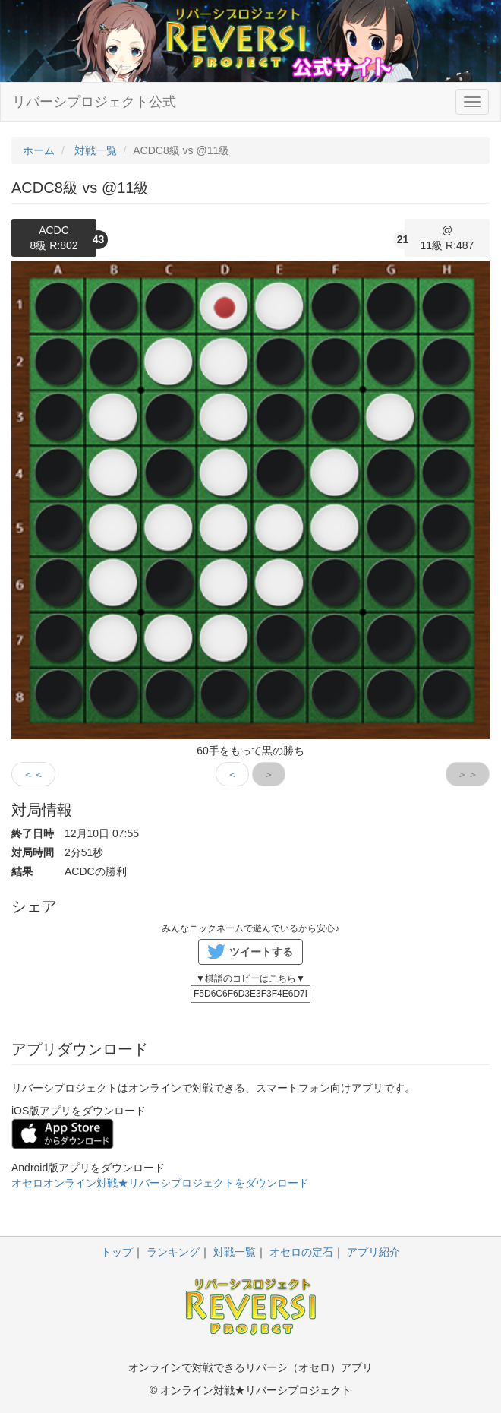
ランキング (173, 1252)
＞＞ (467, 774)
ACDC (54, 230)
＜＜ (33, 774)
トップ (117, 1252)
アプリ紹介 (373, 1252)
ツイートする (261, 952)
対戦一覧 (234, 1252)
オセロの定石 (301, 1252)
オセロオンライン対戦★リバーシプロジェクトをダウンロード (160, 1183)
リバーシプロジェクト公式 (94, 101)
